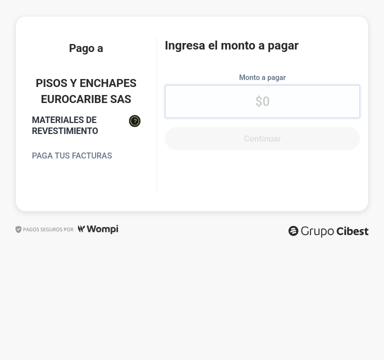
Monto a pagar (262, 78)
